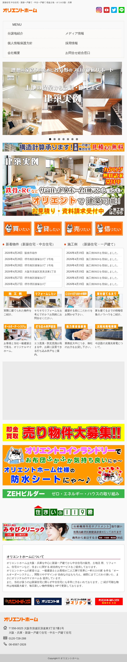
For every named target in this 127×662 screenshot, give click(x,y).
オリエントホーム (69, 658)
